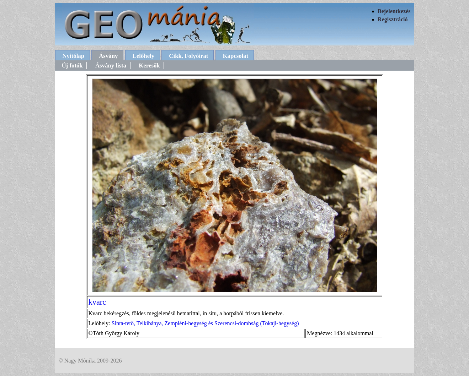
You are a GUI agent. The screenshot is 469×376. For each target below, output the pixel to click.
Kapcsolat (236, 56)
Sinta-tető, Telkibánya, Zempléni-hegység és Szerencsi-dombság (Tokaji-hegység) (205, 323)
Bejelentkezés (394, 11)
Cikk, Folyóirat (188, 56)
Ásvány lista (110, 65)
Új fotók (72, 65)
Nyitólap (74, 56)
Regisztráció (392, 19)
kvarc (97, 302)
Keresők (149, 65)
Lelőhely (144, 56)
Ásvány (108, 56)
